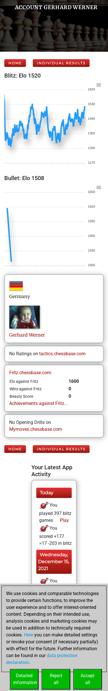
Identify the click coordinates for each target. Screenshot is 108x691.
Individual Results (61, 63)
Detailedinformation (25, 679)
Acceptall (87, 679)
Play (64, 520)
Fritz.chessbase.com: (30, 372)
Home (15, 63)
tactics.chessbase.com (62, 353)
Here (28, 635)
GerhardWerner (27, 335)
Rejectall (56, 679)
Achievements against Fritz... (38, 403)
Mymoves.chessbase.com (35, 429)
